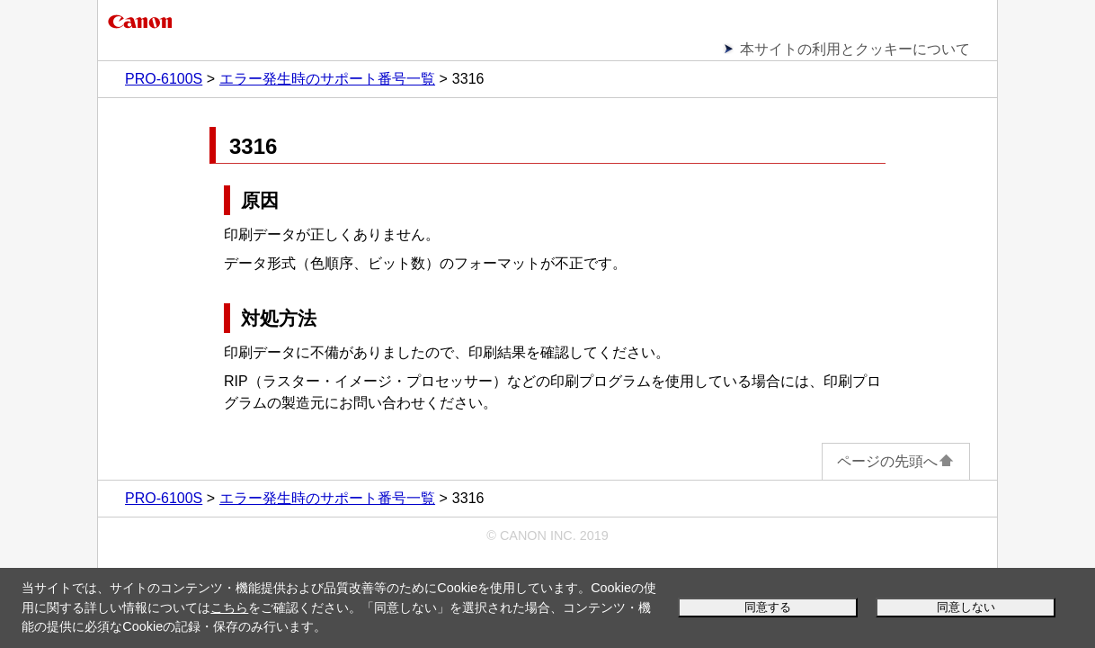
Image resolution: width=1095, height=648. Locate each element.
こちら (229, 607)
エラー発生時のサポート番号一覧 (327, 78)
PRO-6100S (163, 78)
